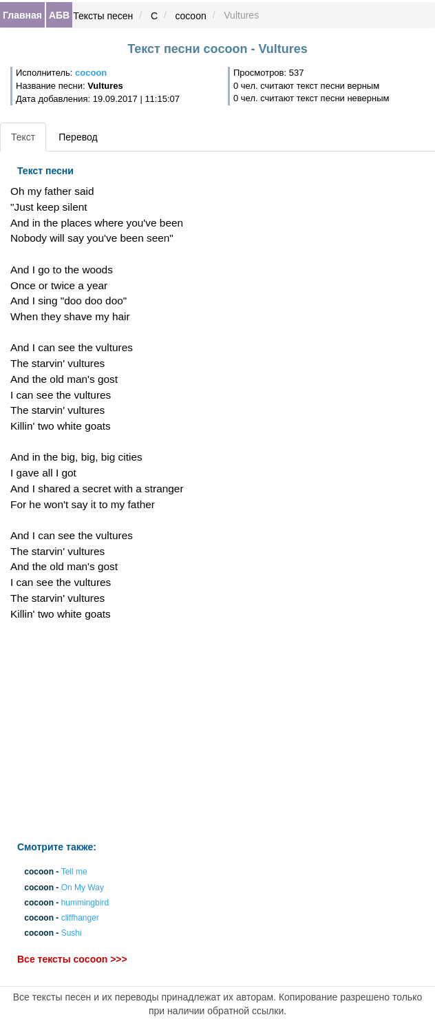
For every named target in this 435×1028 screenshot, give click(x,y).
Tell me (74, 872)
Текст (23, 137)
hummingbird (85, 903)
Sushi (71, 933)
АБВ (59, 15)
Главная (22, 15)
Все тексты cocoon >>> (72, 959)
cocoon (191, 15)
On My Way (82, 887)
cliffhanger (80, 918)
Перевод (78, 137)
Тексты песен (103, 15)
